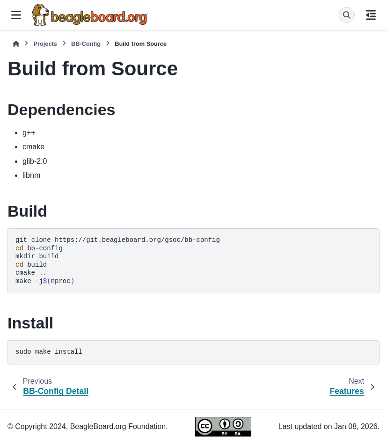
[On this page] (371, 15)
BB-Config (86, 43)
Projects (45, 43)
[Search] (347, 15)
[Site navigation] (16, 15)
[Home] (16, 44)
